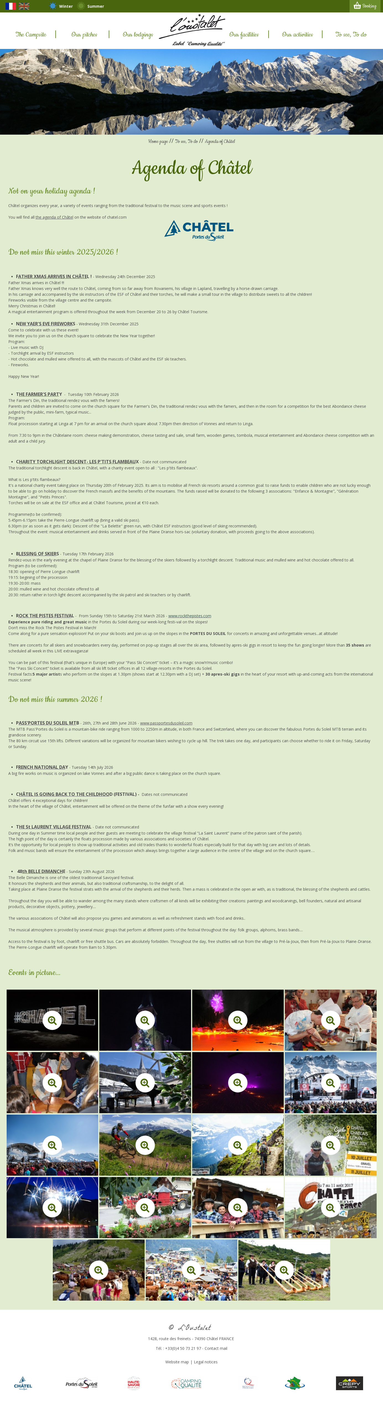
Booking (369, 6)
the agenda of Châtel (54, 217)
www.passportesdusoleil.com (166, 723)
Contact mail (216, 1348)
